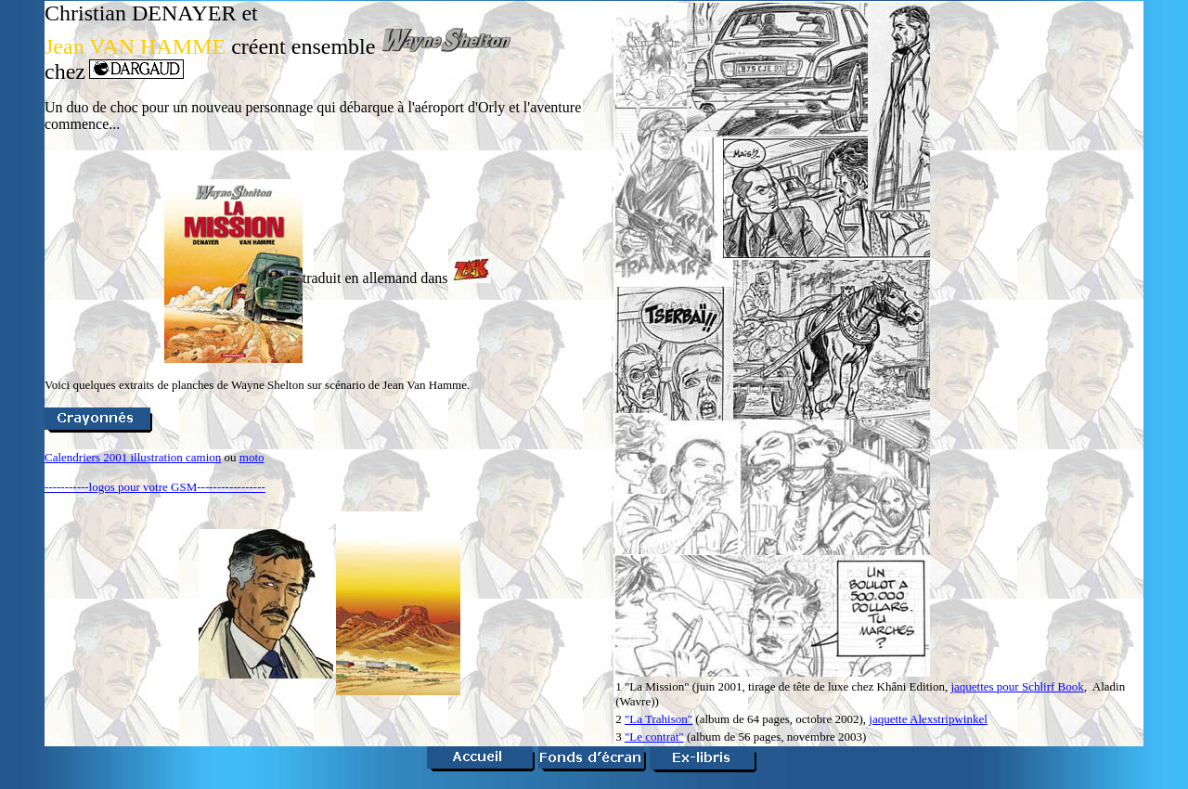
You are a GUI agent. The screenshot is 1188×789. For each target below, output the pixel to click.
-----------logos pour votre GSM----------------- (155, 487)
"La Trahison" (658, 719)
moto (252, 457)
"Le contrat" (654, 737)
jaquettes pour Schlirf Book (1016, 686)
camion (203, 457)
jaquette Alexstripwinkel (928, 719)
